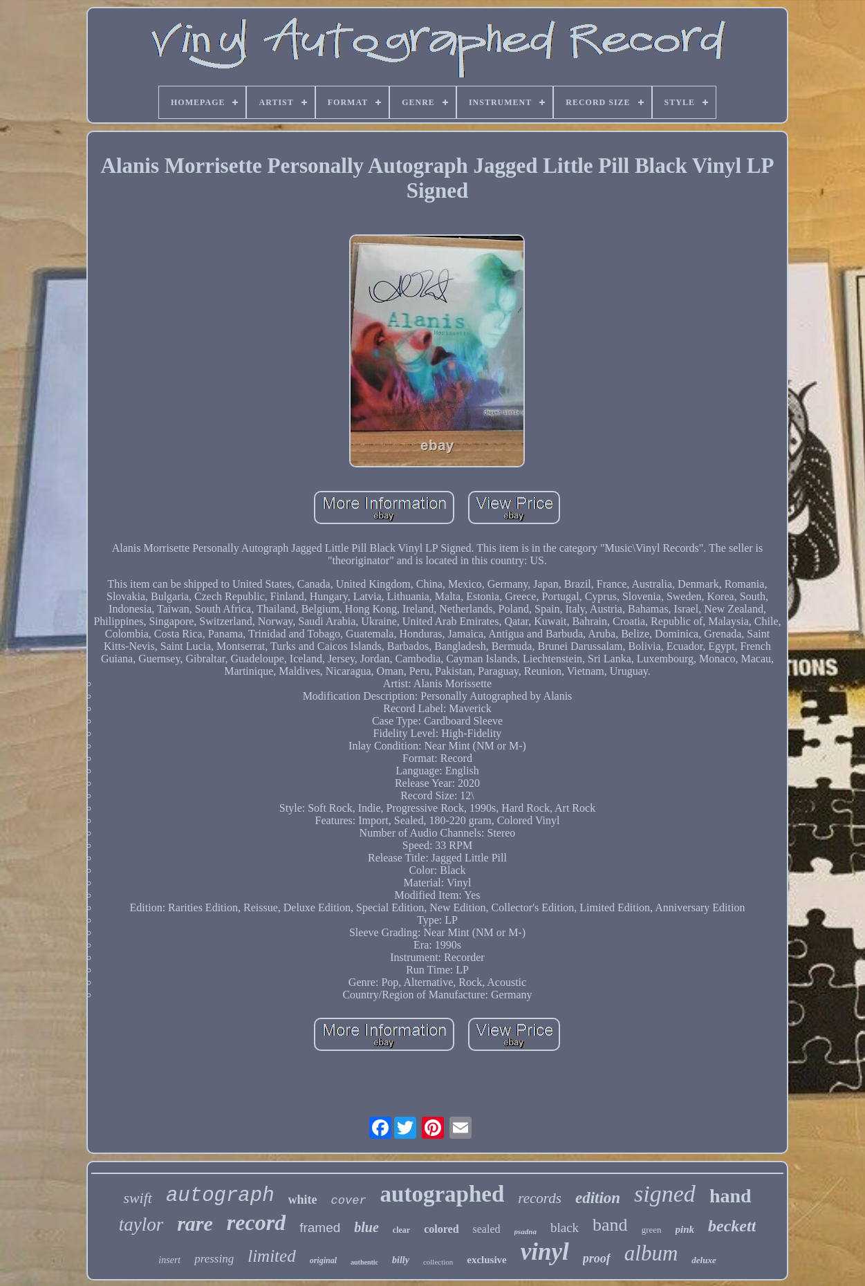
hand (730, 1195)
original (323, 1260)
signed (665, 1193)
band (610, 1225)
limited (271, 1256)
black (564, 1227)
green (652, 1229)
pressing (214, 1258)
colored (441, 1229)
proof (597, 1258)
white (302, 1199)
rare (195, 1223)
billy (400, 1260)
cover (348, 1200)
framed (319, 1227)
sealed (487, 1229)
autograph (220, 1195)
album (651, 1253)
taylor (141, 1224)
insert (169, 1260)
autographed (442, 1194)
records (539, 1198)
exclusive (487, 1259)
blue (366, 1227)
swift (137, 1197)
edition (597, 1197)
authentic (364, 1262)
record (256, 1222)
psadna (525, 1231)
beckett (732, 1226)
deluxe (703, 1260)
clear (401, 1230)
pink (685, 1229)
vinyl (545, 1251)
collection (438, 1262)
